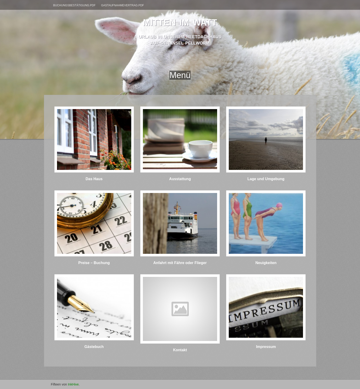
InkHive (73, 384)
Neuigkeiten (265, 263)
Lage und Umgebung (265, 179)
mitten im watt (180, 21)
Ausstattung (180, 179)
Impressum (266, 347)
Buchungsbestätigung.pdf (74, 5)
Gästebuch (94, 347)
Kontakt (180, 350)
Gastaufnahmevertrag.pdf (122, 5)
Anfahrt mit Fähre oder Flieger (180, 263)
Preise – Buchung (94, 263)
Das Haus (94, 179)
